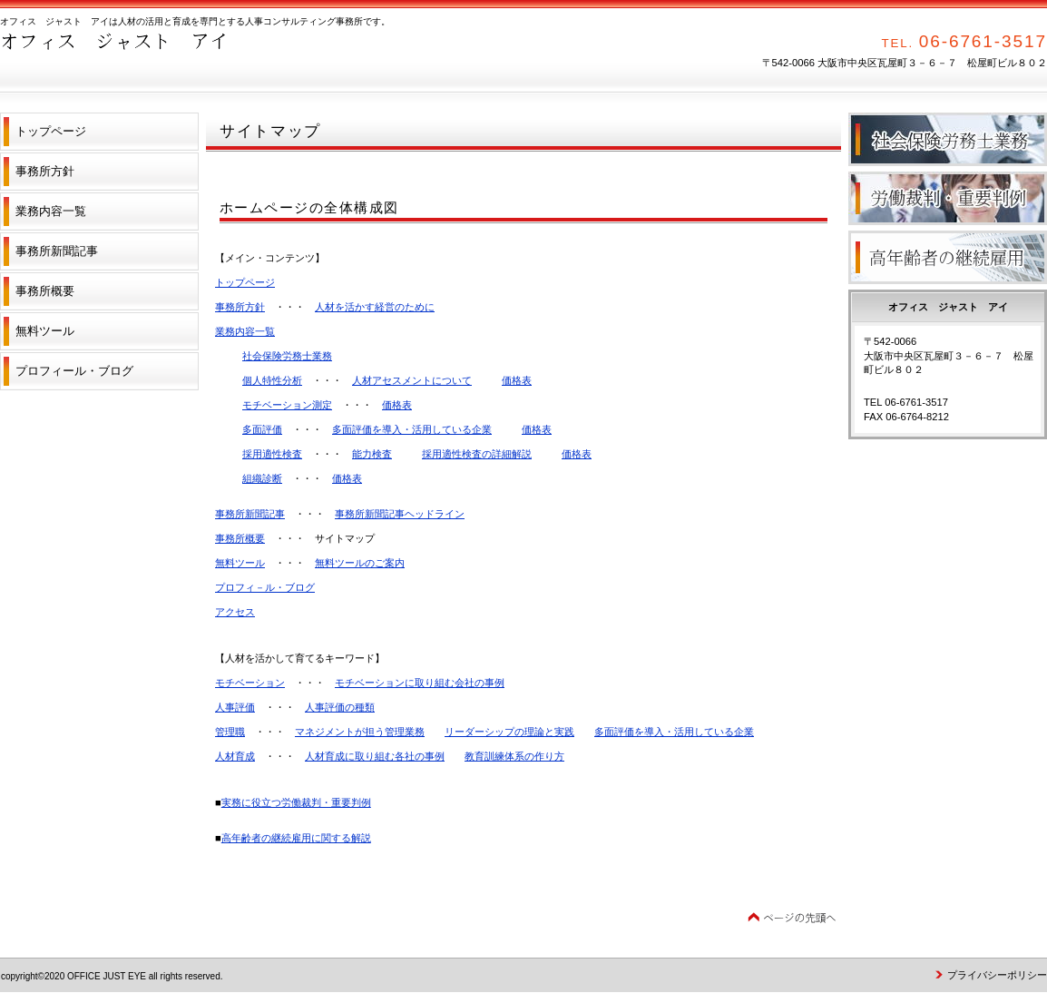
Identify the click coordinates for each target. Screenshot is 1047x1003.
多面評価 (262, 429)
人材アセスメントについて (412, 380)
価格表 (517, 380)
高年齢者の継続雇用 (947, 257)
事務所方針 (240, 306)
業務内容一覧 (245, 331)
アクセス (235, 611)
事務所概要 (240, 538)
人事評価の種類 (340, 707)
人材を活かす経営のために (375, 306)
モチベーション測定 (287, 404)
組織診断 (262, 478)
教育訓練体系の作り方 (514, 756)
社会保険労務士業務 (287, 355)
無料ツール (240, 562)
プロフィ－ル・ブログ (265, 587)
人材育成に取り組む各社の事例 (375, 756)
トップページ (245, 282)
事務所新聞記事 (250, 513)
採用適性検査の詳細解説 (477, 453)
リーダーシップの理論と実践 (509, 731)
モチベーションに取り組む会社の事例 (419, 682)
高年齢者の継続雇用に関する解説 (296, 837)
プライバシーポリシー (997, 974)
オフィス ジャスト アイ (181, 55)
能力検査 (372, 453)
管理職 (230, 731)
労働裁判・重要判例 (947, 198)
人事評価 (235, 707)
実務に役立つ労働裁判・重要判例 (296, 802)
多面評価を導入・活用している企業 (412, 429)
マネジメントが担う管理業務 (360, 731)
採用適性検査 (272, 453)
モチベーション (250, 682)
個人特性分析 (272, 380)
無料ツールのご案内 (360, 562)
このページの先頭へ (792, 918)
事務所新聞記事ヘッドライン (400, 513)
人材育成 (235, 756)
